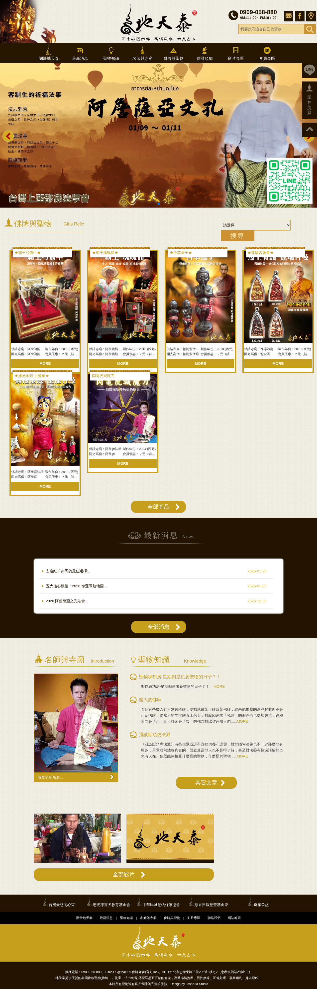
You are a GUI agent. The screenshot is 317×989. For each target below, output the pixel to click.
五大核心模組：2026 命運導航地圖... (76, 586)
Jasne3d (192, 984)
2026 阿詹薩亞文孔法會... (67, 601)
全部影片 (124, 874)
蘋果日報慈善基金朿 (211, 905)
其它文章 (206, 782)
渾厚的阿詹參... (50, 777)
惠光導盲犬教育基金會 (111, 905)
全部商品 (158, 507)
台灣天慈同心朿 (62, 905)
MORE (45, 363)
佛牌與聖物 (174, 53)
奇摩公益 (261, 905)
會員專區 (267, 53)
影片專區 (236, 53)
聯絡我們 (214, 918)
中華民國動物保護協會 (161, 905)
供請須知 (205, 53)
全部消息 (159, 627)
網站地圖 (234, 918)
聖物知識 (111, 53)
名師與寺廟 (142, 53)
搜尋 (237, 235)
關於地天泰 (49, 53)
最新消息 (80, 53)
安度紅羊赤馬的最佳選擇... (68, 571)
